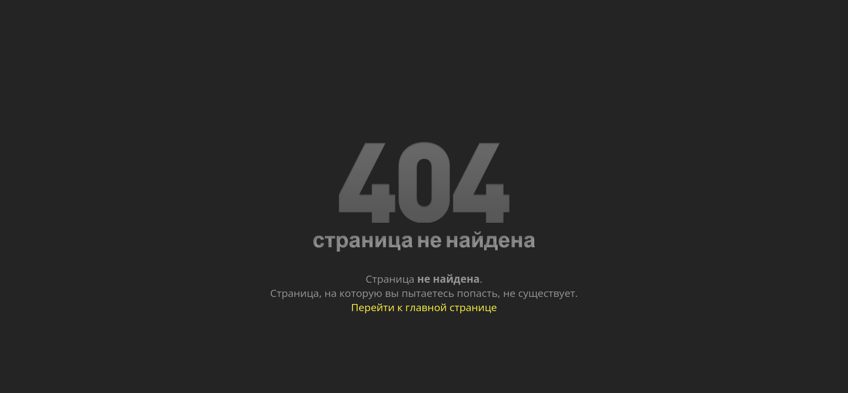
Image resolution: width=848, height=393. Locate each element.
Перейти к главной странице (424, 307)
